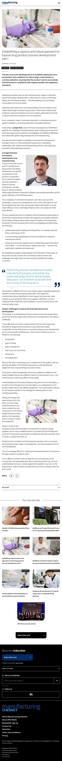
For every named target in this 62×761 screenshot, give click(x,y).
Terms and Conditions (11, 732)
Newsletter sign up (10, 723)
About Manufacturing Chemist (14, 717)
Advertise (6, 729)
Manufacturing (56, 507)
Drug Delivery (5, 67)
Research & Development (17, 67)
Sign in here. (19, 663)
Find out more (7, 668)
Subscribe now (24, 635)
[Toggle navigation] (59, 2)
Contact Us (6, 726)
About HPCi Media (9, 720)
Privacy (5, 736)
